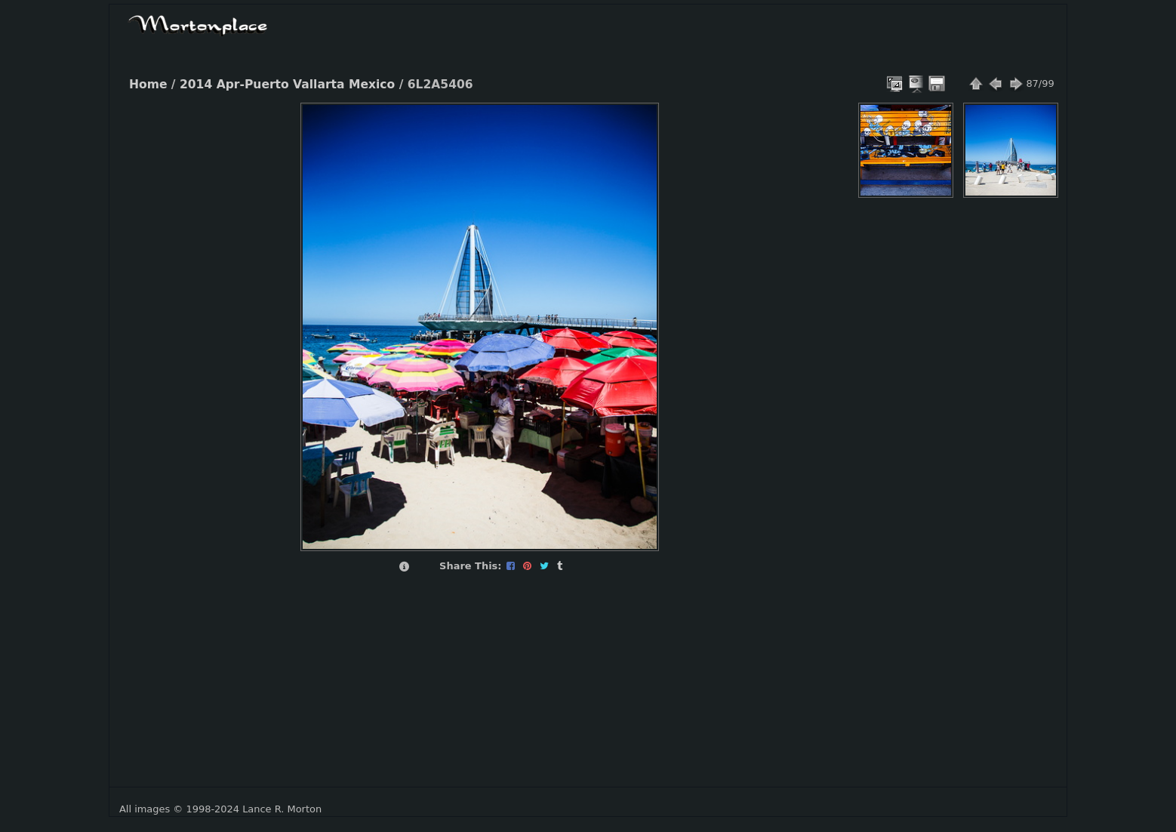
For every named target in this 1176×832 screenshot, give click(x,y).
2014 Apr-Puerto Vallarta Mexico (287, 84)
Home (148, 84)
